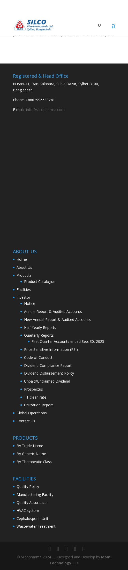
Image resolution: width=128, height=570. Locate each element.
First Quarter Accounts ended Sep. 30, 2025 (68, 341)
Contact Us (26, 420)
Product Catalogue (39, 281)
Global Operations (32, 412)
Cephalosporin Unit (32, 518)
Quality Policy (28, 486)
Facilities (24, 289)
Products (24, 275)
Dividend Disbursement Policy (49, 373)
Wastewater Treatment (36, 526)
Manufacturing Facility (35, 494)
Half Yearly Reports (40, 327)
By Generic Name (31, 453)
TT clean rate (35, 397)
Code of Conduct (38, 357)
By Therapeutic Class (34, 461)
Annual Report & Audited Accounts (53, 311)
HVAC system (28, 510)
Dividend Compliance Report (48, 365)
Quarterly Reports (39, 335)
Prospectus (33, 389)
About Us (24, 267)
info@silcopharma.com (45, 109)
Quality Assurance (32, 502)
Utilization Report (38, 404)
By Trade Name (30, 445)
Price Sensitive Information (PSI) (51, 349)
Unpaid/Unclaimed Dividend (47, 381)
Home (22, 259)
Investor (23, 297)
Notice (29, 303)
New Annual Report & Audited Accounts (57, 319)
